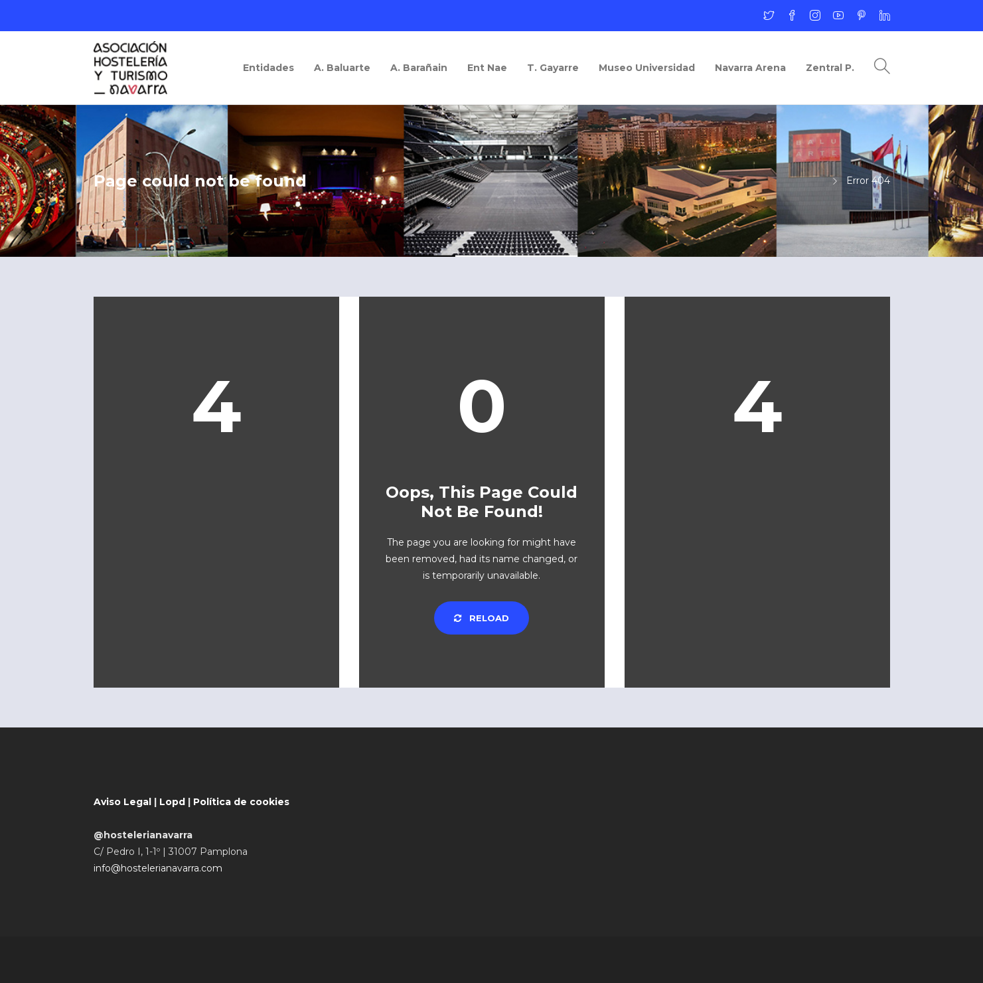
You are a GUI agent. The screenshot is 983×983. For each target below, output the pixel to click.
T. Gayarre (553, 68)
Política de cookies (241, 802)
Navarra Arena (750, 68)
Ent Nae (487, 68)
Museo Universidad (647, 68)
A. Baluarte (342, 68)
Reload (481, 618)
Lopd (172, 802)
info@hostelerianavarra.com (158, 868)
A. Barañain (418, 68)
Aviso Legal (122, 802)
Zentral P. (830, 68)
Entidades (268, 68)
